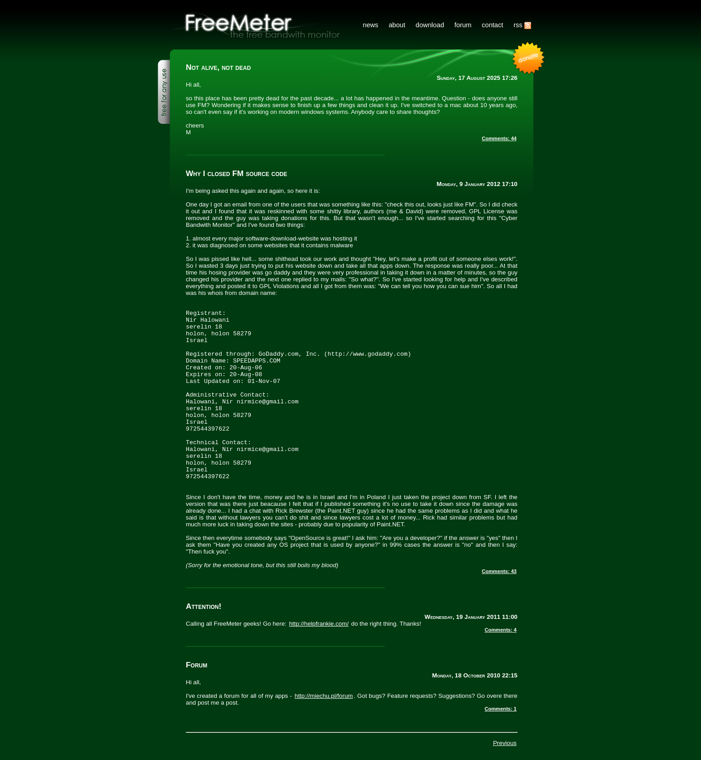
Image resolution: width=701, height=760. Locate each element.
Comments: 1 (501, 708)
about (396, 25)
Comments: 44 (499, 138)
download (430, 25)
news (370, 25)
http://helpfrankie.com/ (318, 623)
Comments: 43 (499, 571)
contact (492, 25)
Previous (505, 743)
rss (522, 25)
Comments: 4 (501, 630)
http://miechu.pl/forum (324, 695)
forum (462, 25)
